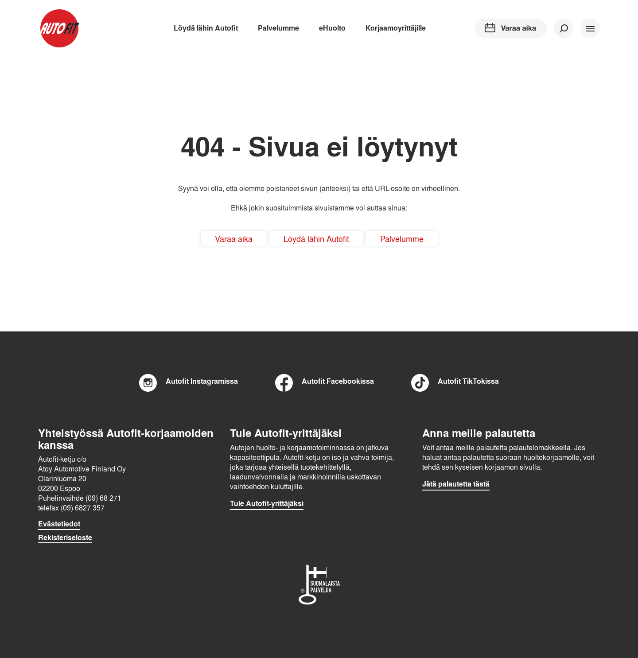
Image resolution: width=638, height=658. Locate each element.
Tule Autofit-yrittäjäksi (266, 503)
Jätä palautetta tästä (456, 484)
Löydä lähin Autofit (206, 28)
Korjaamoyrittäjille (396, 28)
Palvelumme (278, 28)
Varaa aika (234, 238)
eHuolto (332, 28)
